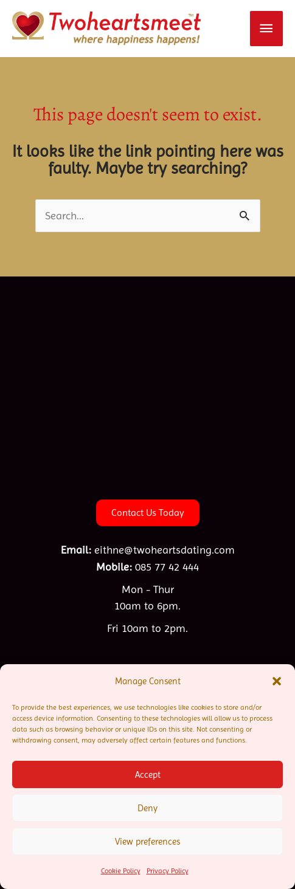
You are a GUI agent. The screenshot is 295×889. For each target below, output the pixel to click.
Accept (148, 774)
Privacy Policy (168, 871)
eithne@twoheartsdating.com (164, 549)
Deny (147, 808)
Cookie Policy (121, 871)
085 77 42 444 (167, 566)
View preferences (147, 841)
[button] (277, 681)
